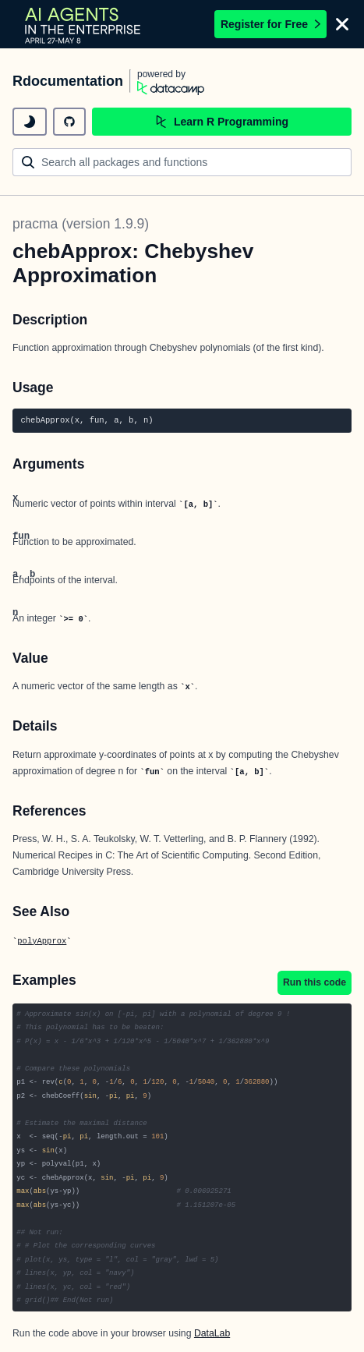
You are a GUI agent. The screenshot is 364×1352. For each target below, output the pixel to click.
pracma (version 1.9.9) (80, 224)
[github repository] (69, 122)
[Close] (342, 24)
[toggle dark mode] (29, 122)
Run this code (314, 982)
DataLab (212, 1333)
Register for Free (270, 24)
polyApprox (41, 941)
